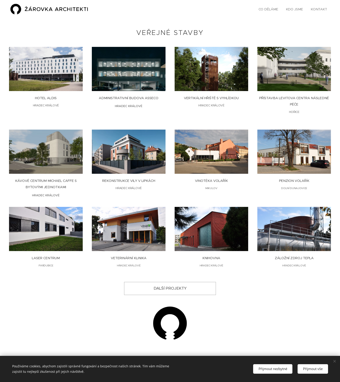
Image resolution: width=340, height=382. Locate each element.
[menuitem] (268, 9)
